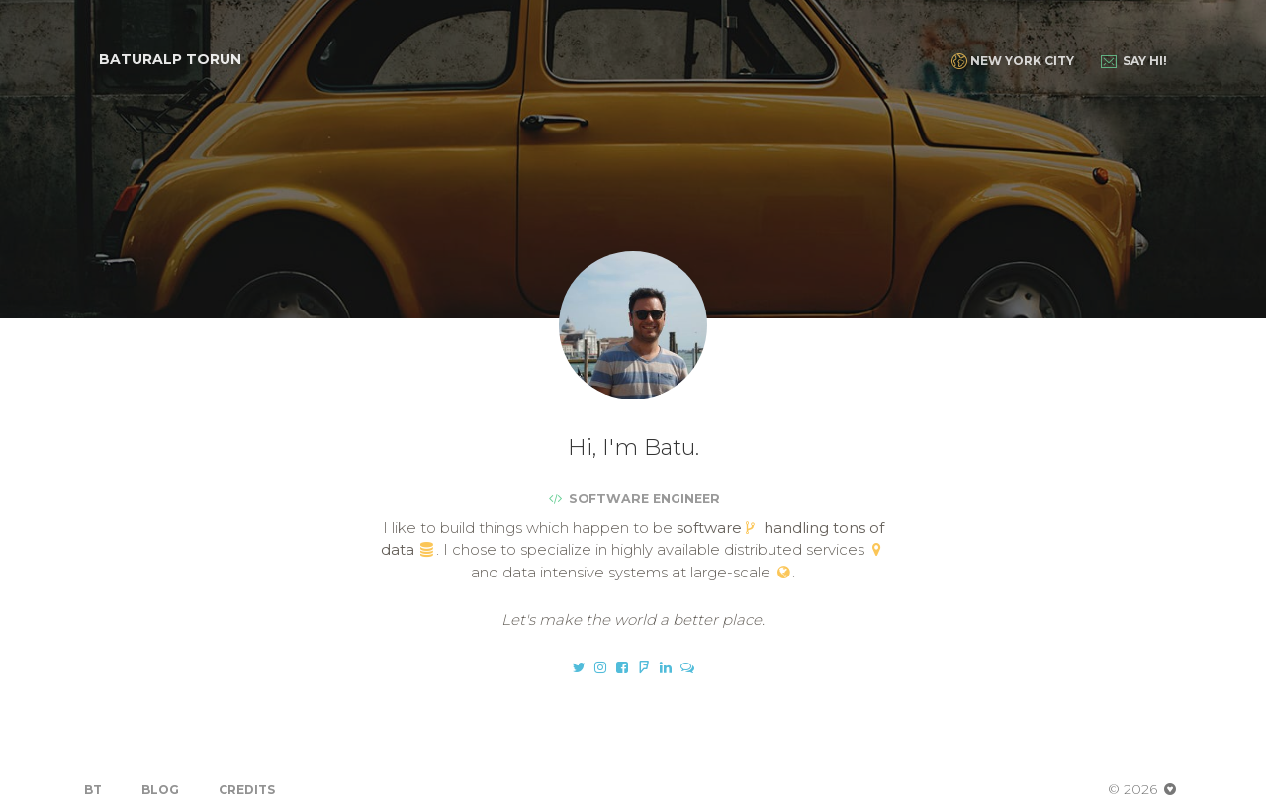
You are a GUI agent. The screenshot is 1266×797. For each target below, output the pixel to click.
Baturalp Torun (170, 59)
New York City (1012, 61)
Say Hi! (1134, 61)
